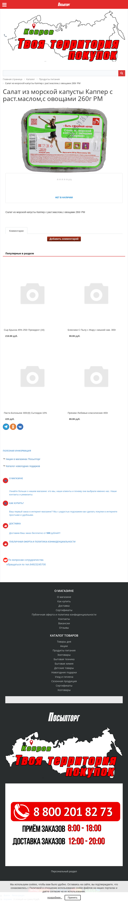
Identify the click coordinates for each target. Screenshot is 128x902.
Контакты (64, 619)
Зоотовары (64, 654)
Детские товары (64, 668)
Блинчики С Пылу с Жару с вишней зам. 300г (92, 330)
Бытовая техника (64, 659)
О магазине (64, 597)
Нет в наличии (64, 197)
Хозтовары (64, 690)
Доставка (64, 605)
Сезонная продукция (64, 681)
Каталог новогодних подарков (23, 466)
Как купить (64, 601)
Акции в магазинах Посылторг (23, 459)
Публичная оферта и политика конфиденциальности (64, 614)
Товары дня (64, 641)
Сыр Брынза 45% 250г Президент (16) (24, 330)
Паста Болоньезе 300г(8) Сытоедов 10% (25, 413)
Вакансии (64, 623)
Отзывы (64, 627)
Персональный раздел (64, 871)
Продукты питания (64, 650)
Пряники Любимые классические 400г (88, 413)
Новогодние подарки (64, 672)
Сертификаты (64, 610)
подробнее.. (54, 897)
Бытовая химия (64, 663)
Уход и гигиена (64, 676)
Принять (73, 897)
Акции (64, 646)
